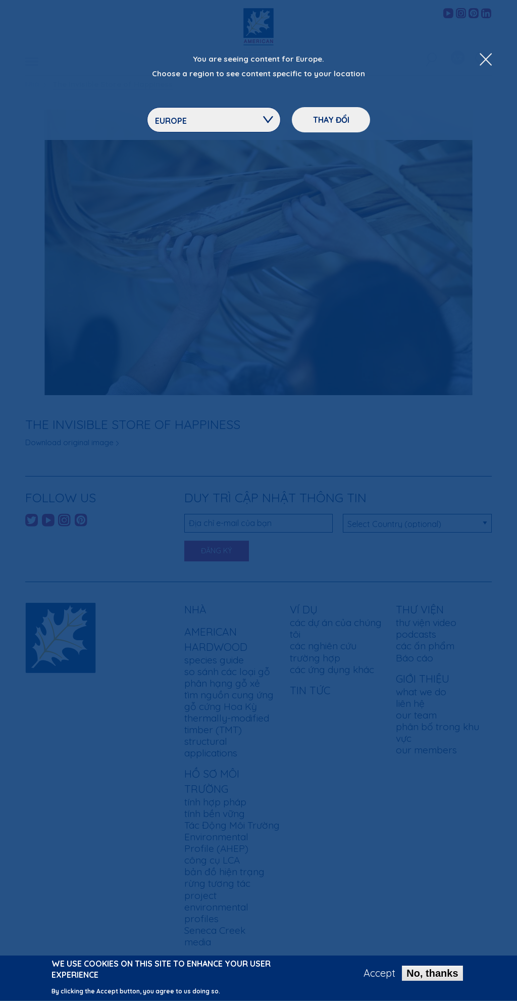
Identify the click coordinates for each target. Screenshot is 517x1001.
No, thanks (432, 977)
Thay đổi (331, 120)
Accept (379, 977)
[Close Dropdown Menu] (486, 60)
